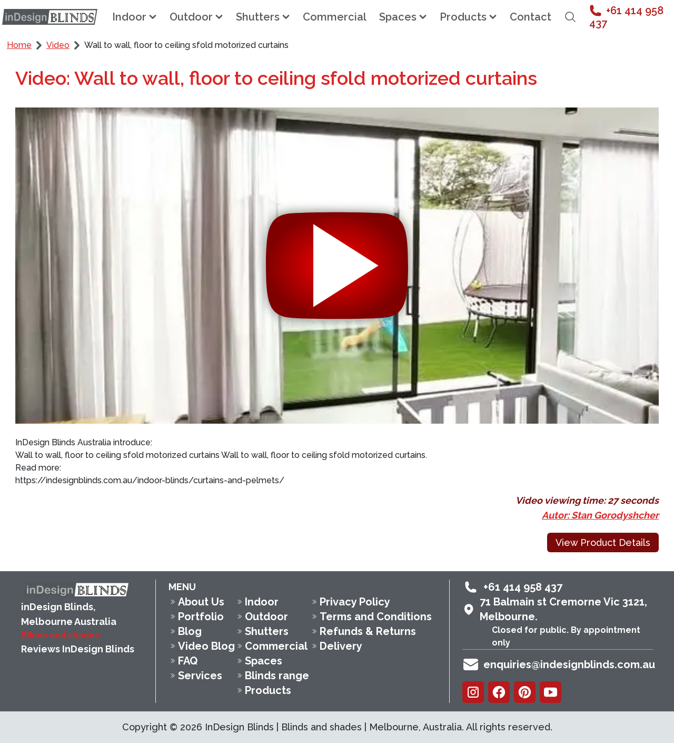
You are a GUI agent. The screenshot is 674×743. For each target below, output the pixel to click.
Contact (530, 17)
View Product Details (603, 542)
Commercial (334, 17)
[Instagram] (473, 692)
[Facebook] (499, 692)
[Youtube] (550, 692)
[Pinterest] (525, 692)
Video (58, 45)
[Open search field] (570, 17)
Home (19, 45)
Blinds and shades (60, 635)
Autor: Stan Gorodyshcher (600, 515)
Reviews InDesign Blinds (77, 648)
